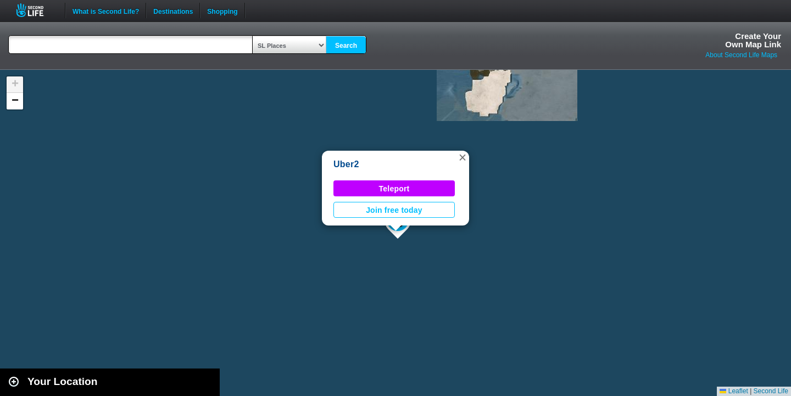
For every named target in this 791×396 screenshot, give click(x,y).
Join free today (394, 210)
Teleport (394, 188)
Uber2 (346, 164)
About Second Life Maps (741, 55)
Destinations (173, 10)
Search (346, 46)
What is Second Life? (106, 10)
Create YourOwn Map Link (753, 40)
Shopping (222, 10)
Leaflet (734, 391)
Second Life (36, 10)
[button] (462, 157)
